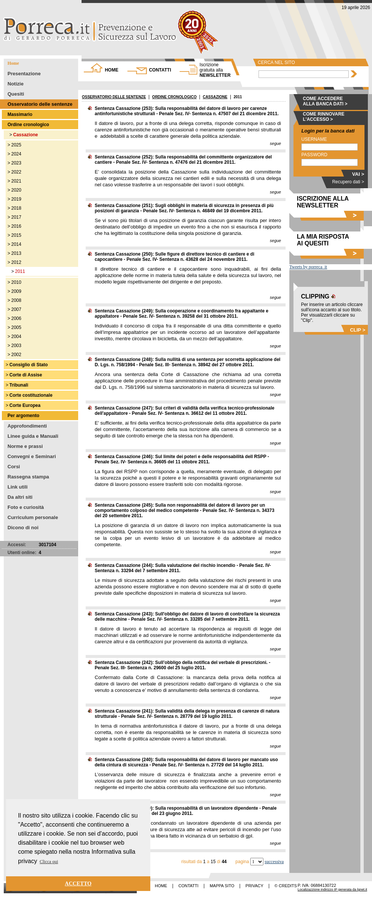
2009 (16, 291)
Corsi (14, 466)
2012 (16, 262)
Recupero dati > (348, 181)
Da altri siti (20, 497)
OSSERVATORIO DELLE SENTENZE (114, 97)
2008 (16, 300)
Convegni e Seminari (32, 456)
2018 (16, 208)
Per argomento (23, 415)
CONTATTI (160, 70)
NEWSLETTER (215, 70)
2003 (16, 345)
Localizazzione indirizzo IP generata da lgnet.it (332, 889)
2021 (16, 181)
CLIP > (357, 330)
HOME (111, 70)
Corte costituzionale (31, 395)
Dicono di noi (23, 527)
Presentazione (24, 73)
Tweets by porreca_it (308, 267)
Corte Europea (25, 405)
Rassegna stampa (28, 477)
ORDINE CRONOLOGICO (174, 97)
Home (13, 63)
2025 (16, 145)
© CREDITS (286, 885)
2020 (16, 190)
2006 (16, 318)
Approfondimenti (27, 426)
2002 (16, 354)
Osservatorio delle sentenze (40, 104)
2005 (16, 327)
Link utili (17, 487)
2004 (16, 336)
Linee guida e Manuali (33, 436)
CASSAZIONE (215, 97)
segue (275, 143)
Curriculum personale (33, 517)
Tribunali (18, 385)
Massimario (20, 114)
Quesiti (16, 94)
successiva (274, 861)
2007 (16, 309)
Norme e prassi (25, 446)
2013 (16, 253)
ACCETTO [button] (78, 883)
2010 (16, 282)
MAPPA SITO (222, 885)
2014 (16, 244)
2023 (16, 163)
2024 (16, 154)
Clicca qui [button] (49, 861)
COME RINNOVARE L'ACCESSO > (323, 116)
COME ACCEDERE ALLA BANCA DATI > (325, 101)
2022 (16, 172)
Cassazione (25, 134)
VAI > (358, 174)
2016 (16, 226)
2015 (16, 235)
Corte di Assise (25, 375)
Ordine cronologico (28, 124)
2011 (20, 271)
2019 (16, 199)
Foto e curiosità (26, 507)
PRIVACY (254, 885)
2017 (16, 217)
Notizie (16, 84)
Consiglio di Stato (28, 364)
